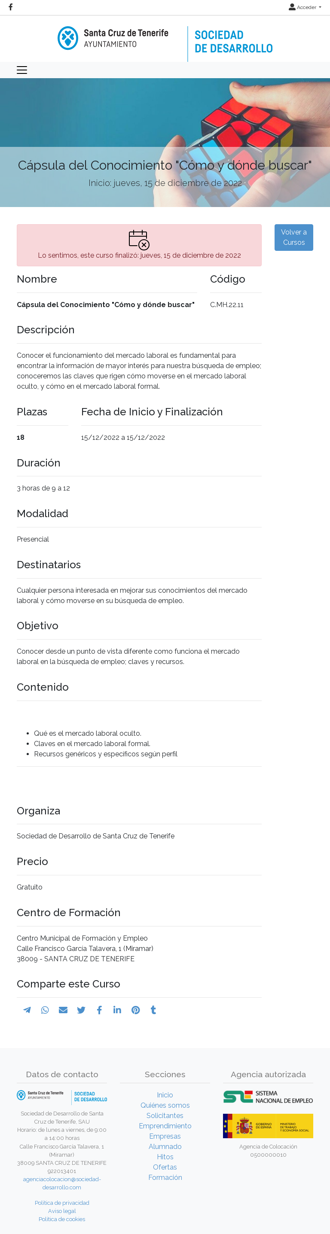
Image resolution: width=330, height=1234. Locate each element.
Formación (165, 1177)
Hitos (165, 1157)
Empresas (165, 1136)
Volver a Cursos (294, 237)
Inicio (165, 1095)
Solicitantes (165, 1116)
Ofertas (165, 1167)
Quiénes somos (165, 1105)
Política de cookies (62, 1219)
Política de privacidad (62, 1203)
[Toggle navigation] (22, 70)
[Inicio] (165, 38)
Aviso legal (62, 1211)
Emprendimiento (165, 1126)
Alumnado (165, 1147)
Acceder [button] (303, 7)
